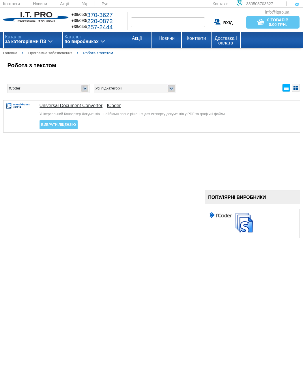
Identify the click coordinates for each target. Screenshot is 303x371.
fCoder (114, 105)
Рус (105, 3)
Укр (85, 3)
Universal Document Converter (71, 105)
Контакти (11, 3)
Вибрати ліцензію (58, 125)
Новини (40, 3)
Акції (64, 3)
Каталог (25, 39)
